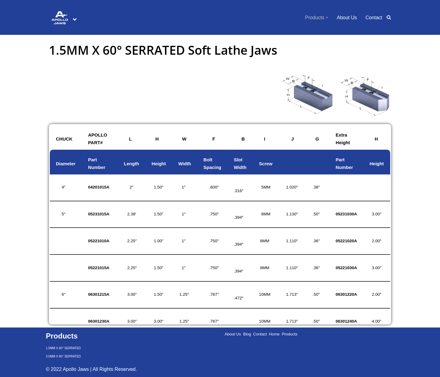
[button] (327, 17)
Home (274, 334)
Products (289, 334)
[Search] (389, 17)
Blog (247, 334)
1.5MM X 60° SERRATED (63, 348)
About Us (347, 17)
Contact (373, 17)
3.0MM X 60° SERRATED (63, 356)
